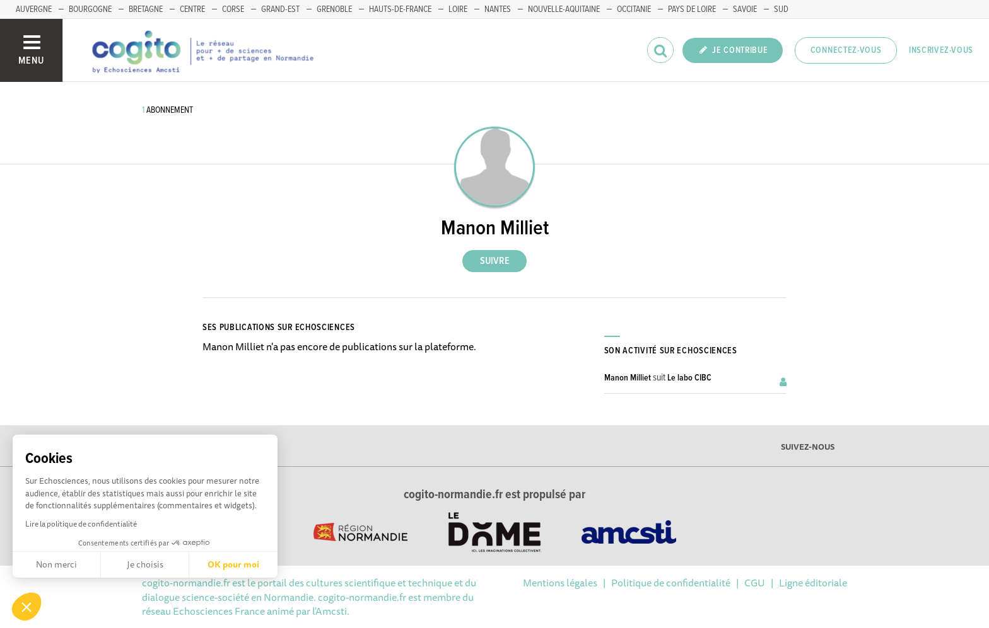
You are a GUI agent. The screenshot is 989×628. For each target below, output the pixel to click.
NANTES (497, 9)
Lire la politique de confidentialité (81, 524)
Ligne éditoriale (813, 582)
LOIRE (457, 9)
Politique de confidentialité (670, 582)
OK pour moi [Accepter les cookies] (233, 564)
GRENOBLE (334, 9)
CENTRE (192, 9)
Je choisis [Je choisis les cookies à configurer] (145, 564)
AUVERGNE (34, 9)
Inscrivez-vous (941, 50)
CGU (754, 582)
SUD (781, 9)
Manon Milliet (627, 378)
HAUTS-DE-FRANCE (400, 9)
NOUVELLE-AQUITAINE (564, 9)
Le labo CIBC (689, 378)
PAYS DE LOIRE (692, 9)
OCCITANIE (634, 9)
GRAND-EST (280, 9)
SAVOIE (745, 9)
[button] (26, 606)
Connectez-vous (846, 50)
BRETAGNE (146, 9)
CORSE (233, 9)
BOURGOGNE (90, 9)
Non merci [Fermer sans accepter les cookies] (56, 564)
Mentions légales (560, 582)
